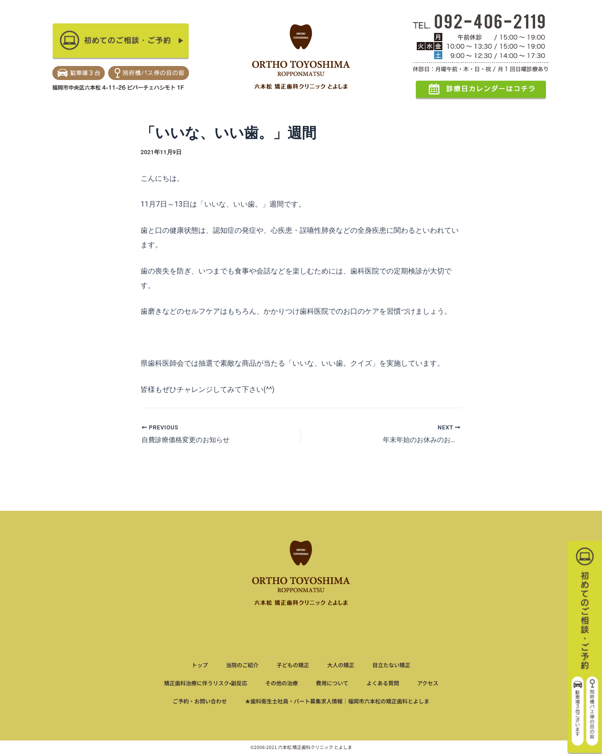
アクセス (427, 683)
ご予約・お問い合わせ (200, 701)
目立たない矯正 (391, 665)
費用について (332, 683)
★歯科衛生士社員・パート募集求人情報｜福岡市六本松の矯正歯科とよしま (337, 701)
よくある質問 (383, 683)
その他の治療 (281, 683)
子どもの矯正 (293, 665)
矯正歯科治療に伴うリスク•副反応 (205, 683)
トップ (200, 665)
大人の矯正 (340, 665)
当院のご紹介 (242, 665)
